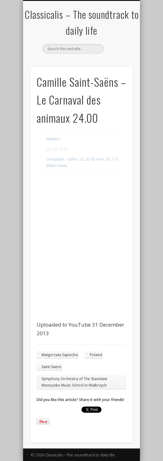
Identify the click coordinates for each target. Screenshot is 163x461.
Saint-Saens (51, 366)
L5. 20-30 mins (92, 159)
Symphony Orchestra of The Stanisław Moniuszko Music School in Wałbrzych (74, 382)
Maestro (52, 138)
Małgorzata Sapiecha (60, 354)
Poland (96, 354)
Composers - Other (62, 159)
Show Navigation (117, 55)
